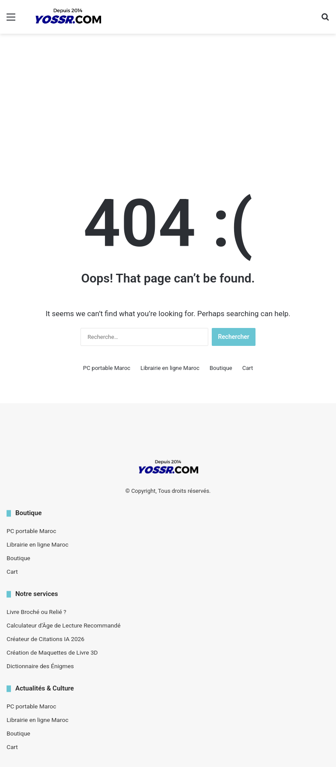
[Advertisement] (168, 103)
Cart (247, 368)
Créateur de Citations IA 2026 (45, 638)
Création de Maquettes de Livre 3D (52, 652)
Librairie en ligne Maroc (170, 368)
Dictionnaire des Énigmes (40, 665)
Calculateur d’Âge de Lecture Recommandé (64, 625)
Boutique (221, 368)
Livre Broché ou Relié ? (36, 611)
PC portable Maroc (106, 368)
